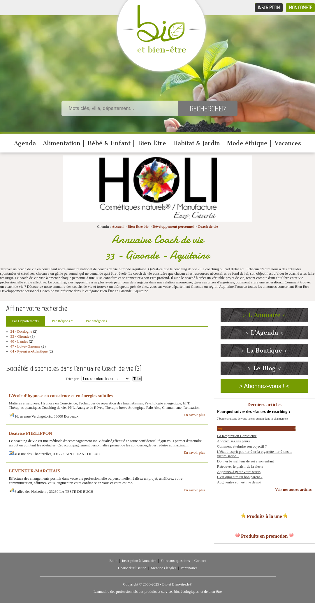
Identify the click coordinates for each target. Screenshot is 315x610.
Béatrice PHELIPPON (30, 433)
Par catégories (96, 321)
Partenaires (189, 568)
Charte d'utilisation (132, 568)
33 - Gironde (19, 336)
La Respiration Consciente (237, 436)
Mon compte (300, 7)
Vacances (287, 143)
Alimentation (61, 143)
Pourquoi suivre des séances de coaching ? (254, 411)
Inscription (269, 7)
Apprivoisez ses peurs (233, 441)
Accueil (118, 227)
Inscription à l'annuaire (139, 561)
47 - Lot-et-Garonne (25, 346)
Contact (200, 561)
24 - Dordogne (21, 331)
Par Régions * (62, 321)
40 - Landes (19, 341)
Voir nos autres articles (293, 490)
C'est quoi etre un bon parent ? (240, 477)
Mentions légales (163, 568)
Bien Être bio (138, 227)
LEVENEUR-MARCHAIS (34, 470)
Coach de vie (208, 227)
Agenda (25, 143)
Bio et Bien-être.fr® (177, 584)
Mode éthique (247, 143)
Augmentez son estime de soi (239, 482)
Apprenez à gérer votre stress (239, 472)
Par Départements (25, 321)
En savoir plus (194, 415)
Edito (113, 561)
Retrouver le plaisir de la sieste (240, 466)
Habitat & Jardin (196, 143)
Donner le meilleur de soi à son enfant (245, 461)
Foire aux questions (175, 561)
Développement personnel (173, 227)
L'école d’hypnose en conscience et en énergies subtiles (61, 395)
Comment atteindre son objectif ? (242, 446)
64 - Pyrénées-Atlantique (29, 351)
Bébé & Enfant (109, 143)
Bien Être (152, 143)
